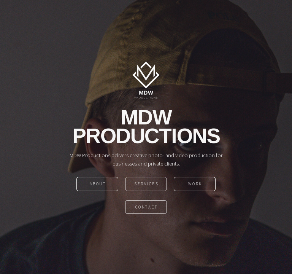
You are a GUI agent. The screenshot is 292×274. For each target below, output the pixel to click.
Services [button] (146, 184)
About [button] (98, 184)
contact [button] (146, 207)
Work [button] (195, 184)
